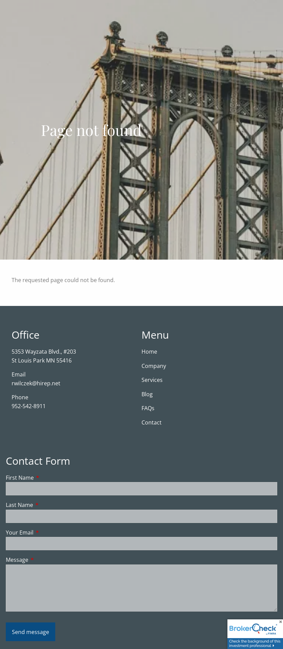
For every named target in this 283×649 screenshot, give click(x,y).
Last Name (47, 505)
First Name (47, 477)
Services (152, 380)
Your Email (47, 532)
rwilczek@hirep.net (36, 383)
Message (44, 559)
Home (149, 351)
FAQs (148, 408)
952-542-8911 (29, 406)
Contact (152, 422)
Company (154, 366)
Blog (147, 394)
